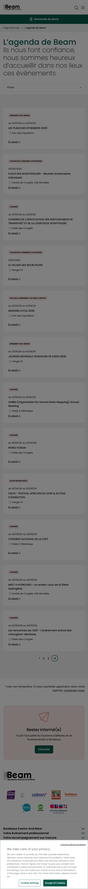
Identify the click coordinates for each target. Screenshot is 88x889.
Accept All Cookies (55, 884)
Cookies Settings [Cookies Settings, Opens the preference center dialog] (30, 884)
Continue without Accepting (73, 846)
